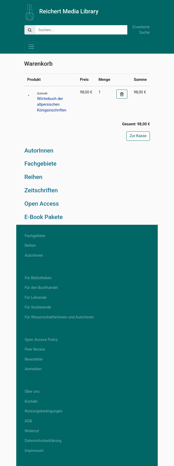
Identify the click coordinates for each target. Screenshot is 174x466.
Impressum (34, 450)
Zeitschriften (41, 190)
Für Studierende (38, 307)
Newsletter (34, 359)
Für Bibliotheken (38, 278)
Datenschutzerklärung (43, 441)
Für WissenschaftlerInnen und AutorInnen (59, 317)
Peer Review (35, 349)
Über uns (32, 391)
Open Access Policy (41, 340)
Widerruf (32, 431)
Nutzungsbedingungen (43, 411)
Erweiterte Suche (141, 30)
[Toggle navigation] (31, 47)
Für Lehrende (36, 297)
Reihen (33, 176)
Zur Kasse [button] (138, 136)
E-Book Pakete (43, 217)
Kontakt (31, 401)
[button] (121, 94)
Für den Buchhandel (41, 287)
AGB (28, 421)
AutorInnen (38, 150)
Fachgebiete (40, 163)
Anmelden (33, 369)
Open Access (41, 203)
